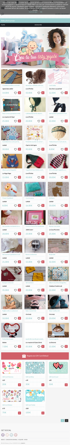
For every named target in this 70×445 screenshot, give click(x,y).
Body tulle (52, 254)
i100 (27, 408)
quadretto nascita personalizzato (36, 339)
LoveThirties (29, 89)
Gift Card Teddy (30, 405)
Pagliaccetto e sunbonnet (10, 311)
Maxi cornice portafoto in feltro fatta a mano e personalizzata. (21, 113)
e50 (50, 380)
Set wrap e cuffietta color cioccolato (36, 85)
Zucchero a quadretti (55, 89)
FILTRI (3, 25)
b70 (3, 408)
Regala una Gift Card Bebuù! (35, 356)
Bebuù (3, 439)
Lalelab (4, 145)
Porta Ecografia (53, 339)
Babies (4, 342)
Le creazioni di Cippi (8, 117)
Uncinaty (28, 314)
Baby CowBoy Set (54, 311)
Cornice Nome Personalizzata (35, 226)
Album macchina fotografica (57, 283)
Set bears (52, 198)
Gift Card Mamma (7, 377)
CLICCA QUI (33, 12)
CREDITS (23, 443)
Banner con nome (54, 226)
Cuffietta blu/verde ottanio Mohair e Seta (38, 113)
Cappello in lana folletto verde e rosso (37, 170)
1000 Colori (29, 230)
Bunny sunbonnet (31, 254)
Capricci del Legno (31, 145)
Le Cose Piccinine (54, 230)
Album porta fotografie (9, 170)
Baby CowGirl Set (31, 311)
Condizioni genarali (12, 439)
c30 (27, 380)
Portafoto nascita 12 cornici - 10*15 (36, 142)
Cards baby (52, 85)
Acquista (20, 439)
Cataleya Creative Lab (55, 286)
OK (41, 12)
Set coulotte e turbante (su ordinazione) (14, 226)
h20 (3, 380)
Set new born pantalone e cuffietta (12, 254)
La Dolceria (52, 342)
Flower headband (7, 198)
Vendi (25, 439)
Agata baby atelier (7, 89)
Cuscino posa (30, 198)
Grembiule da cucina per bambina (12, 142)
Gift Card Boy (30, 377)
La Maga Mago (6, 173)
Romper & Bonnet (7, 283)
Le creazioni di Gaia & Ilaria (34, 342)
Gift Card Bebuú (7, 405)
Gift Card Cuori (53, 377)
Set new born (30, 283)
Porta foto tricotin (7, 339)
